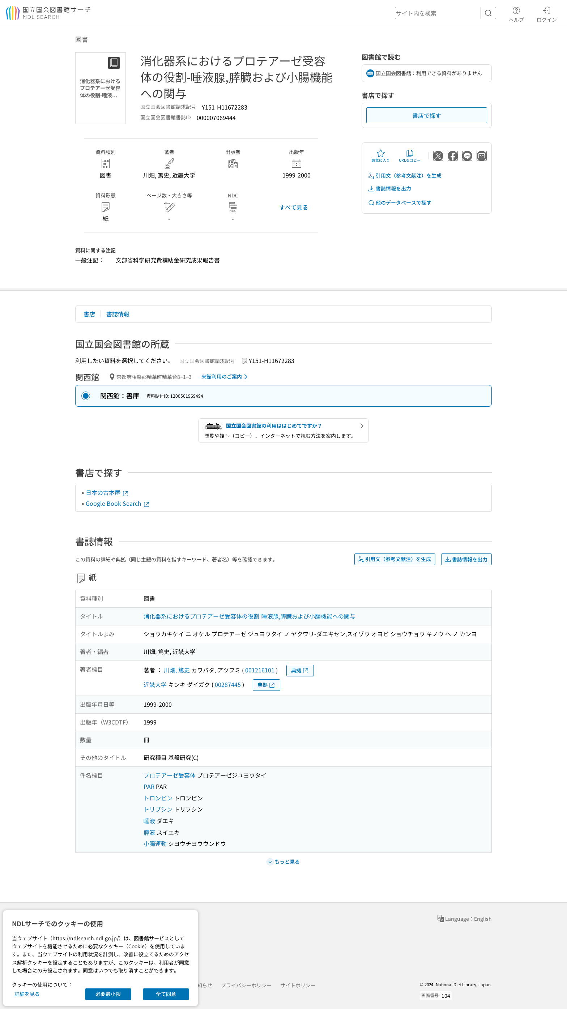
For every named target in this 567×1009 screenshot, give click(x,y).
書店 (89, 313)
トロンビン (158, 798)
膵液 (149, 832)
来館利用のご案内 (225, 376)
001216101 (259, 670)
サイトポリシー (298, 985)
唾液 (149, 820)
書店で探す (426, 115)
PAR (149, 786)
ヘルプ (516, 13)
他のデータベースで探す (399, 202)
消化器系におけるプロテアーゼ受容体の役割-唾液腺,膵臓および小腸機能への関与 (249, 616)
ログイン (547, 13)
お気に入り (381, 156)
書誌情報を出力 (389, 188)
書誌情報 (117, 313)
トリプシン (158, 809)
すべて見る (293, 207)
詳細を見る (27, 993)
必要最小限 (108, 993)
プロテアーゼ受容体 (170, 775)
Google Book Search (118, 503)
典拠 (300, 670)
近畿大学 (155, 684)
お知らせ (202, 985)
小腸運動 (155, 843)
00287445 (228, 684)
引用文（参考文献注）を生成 (405, 175)
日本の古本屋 (107, 492)
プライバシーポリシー (246, 985)
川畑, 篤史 (177, 670)
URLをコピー (410, 156)
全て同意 (166, 993)
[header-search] (445, 13)
